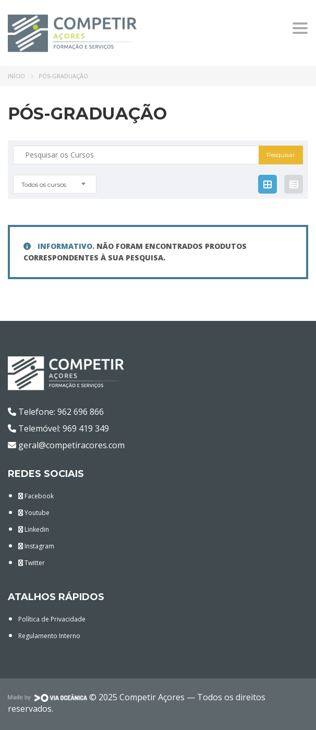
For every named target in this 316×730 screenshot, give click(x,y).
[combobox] (54, 184)
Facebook (36, 496)
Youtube (34, 512)
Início (16, 76)
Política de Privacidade (52, 619)
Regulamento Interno (49, 635)
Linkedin (33, 529)
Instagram (36, 546)
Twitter (31, 562)
